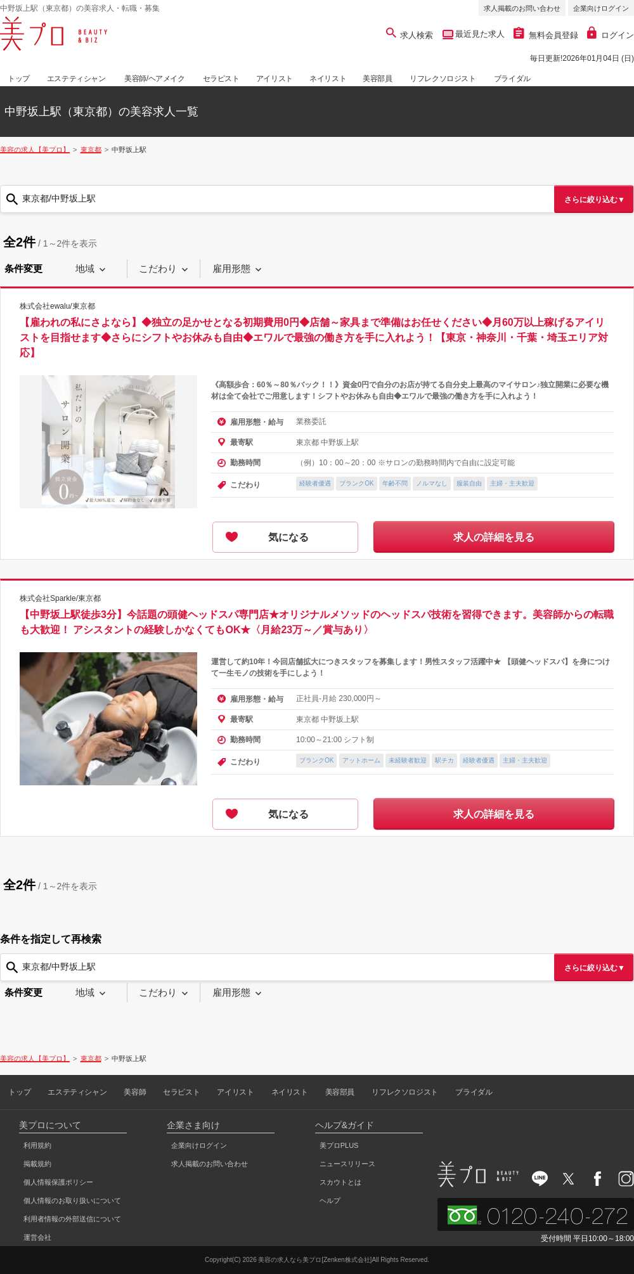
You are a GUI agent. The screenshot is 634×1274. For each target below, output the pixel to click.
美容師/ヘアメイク (154, 78)
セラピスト (221, 78)
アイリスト (274, 78)
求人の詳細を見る (493, 537)
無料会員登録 (546, 35)
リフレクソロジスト (443, 78)
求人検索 (410, 35)
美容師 (135, 1092)
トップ (19, 78)
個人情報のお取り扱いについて (72, 1200)
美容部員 (377, 78)
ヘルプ (330, 1200)
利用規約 (37, 1145)
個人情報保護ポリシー (58, 1182)
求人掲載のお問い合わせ (522, 8)
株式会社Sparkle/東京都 (60, 598)
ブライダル (512, 78)
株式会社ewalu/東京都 (57, 306)
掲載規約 (37, 1164)
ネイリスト (327, 78)
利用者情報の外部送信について (72, 1219)
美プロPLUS (339, 1145)
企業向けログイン (601, 8)
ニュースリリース (347, 1164)
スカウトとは (340, 1182)
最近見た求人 (479, 34)
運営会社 (37, 1237)
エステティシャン (76, 78)
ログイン (610, 35)
